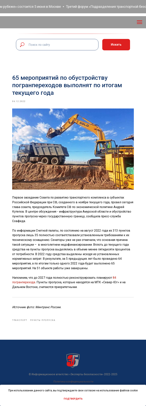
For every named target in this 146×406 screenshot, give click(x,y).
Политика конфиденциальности (73, 381)
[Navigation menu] (139, 22)
